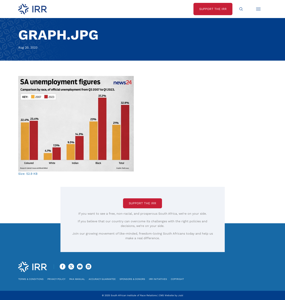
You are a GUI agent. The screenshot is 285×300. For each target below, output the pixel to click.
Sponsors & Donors (132, 279)
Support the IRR (142, 203)
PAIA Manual (77, 279)
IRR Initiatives (158, 279)
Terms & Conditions (31, 279)
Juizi (180, 295)
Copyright (177, 279)
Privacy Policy (56, 279)
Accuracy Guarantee (102, 279)
